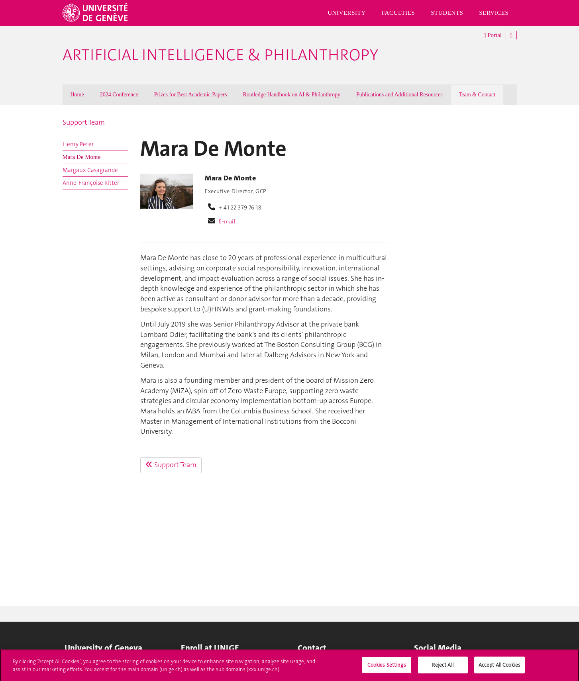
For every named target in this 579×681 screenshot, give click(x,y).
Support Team (84, 122)
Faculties (398, 13)
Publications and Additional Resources (399, 95)
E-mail (227, 221)
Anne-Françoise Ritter (91, 183)
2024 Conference (119, 95)
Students (447, 13)
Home (77, 95)
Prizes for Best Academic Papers (190, 95)
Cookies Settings (386, 667)
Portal (493, 35)
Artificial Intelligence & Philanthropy (220, 55)
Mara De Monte (82, 157)
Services (493, 13)
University (347, 13)
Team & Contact (477, 95)
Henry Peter (78, 144)
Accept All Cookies (499, 667)
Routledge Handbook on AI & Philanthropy (291, 95)
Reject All (442, 667)
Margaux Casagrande (90, 170)
